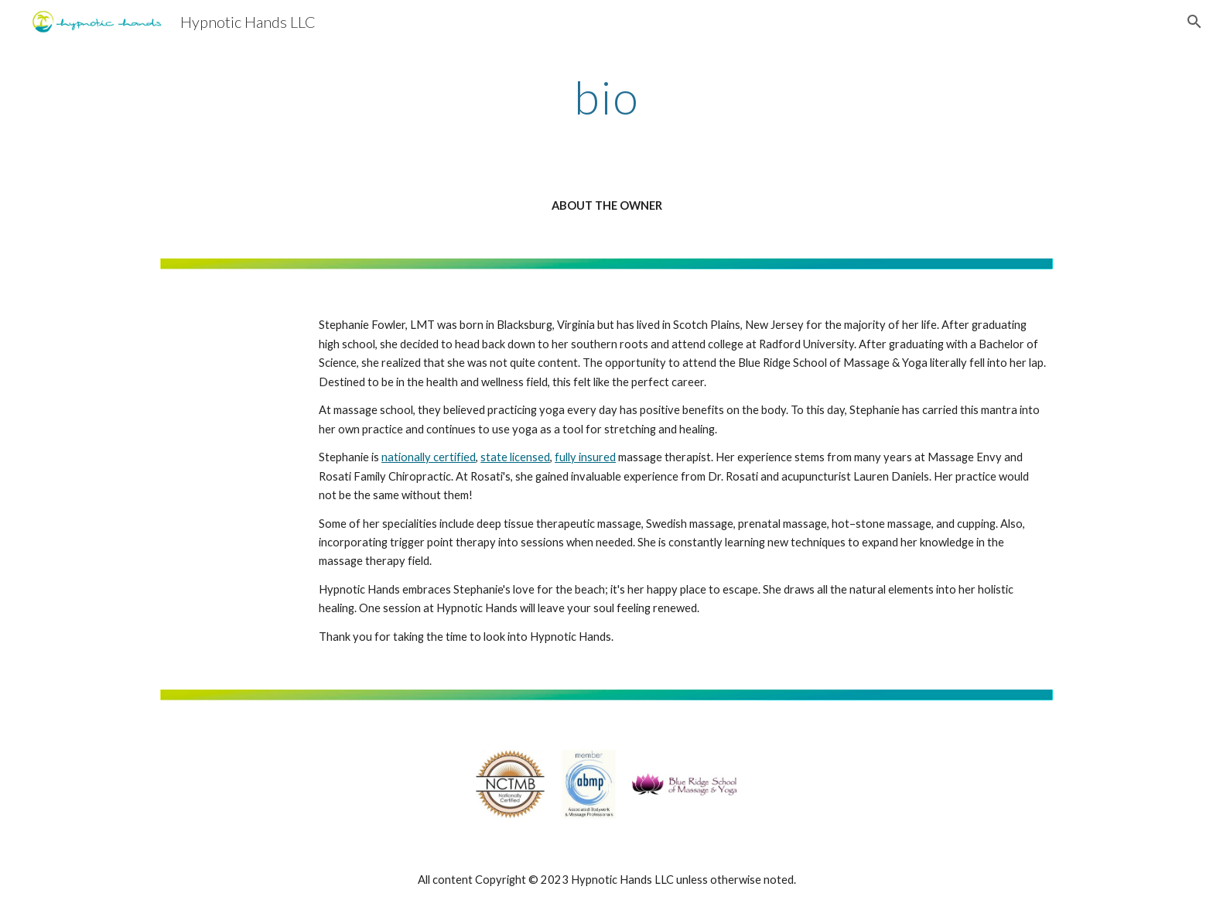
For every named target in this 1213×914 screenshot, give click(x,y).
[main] (606, 96)
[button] (1194, 21)
